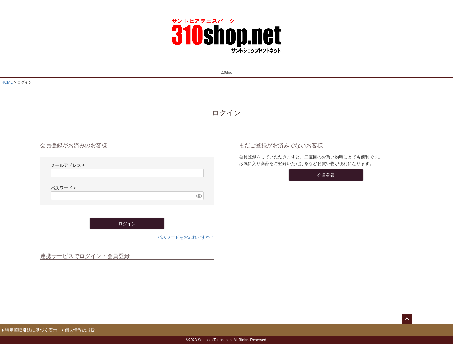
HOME (7, 82)
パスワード (64, 188)
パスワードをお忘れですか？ (186, 237)
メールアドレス (69, 165)
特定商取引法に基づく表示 (31, 330)
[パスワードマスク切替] (198, 196)
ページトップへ (407, 319)
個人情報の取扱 (80, 330)
